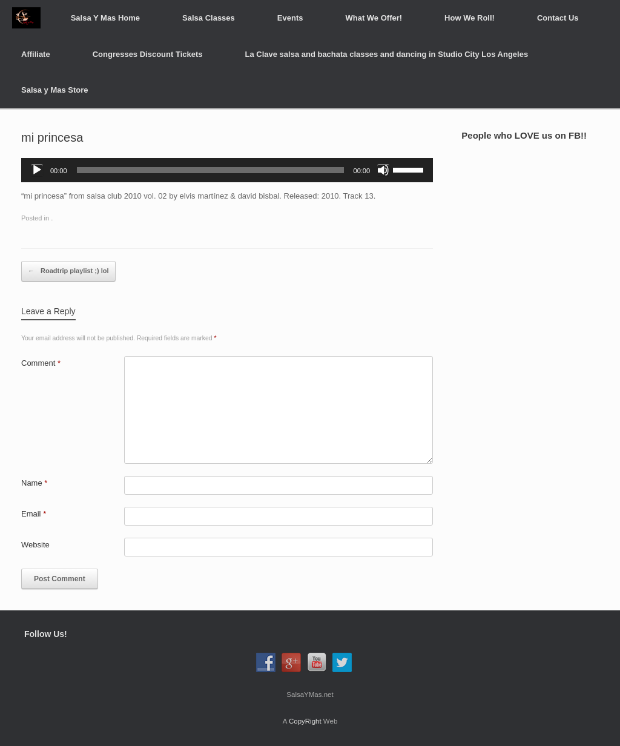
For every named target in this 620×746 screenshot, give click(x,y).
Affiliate (35, 54)
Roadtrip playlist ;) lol (68, 271)
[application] (227, 170)
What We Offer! (373, 17)
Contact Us (558, 17)
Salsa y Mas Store (54, 89)
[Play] (37, 170)
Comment (41, 363)
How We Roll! (469, 17)
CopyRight (305, 721)
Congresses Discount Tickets (148, 54)
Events (290, 17)
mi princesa (52, 137)
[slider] (210, 170)
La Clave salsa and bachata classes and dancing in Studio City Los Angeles (387, 54)
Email (33, 513)
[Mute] (383, 170)
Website (35, 544)
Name (34, 482)
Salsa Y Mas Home (105, 17)
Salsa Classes (208, 17)
